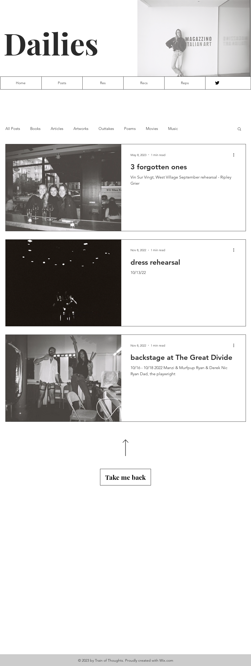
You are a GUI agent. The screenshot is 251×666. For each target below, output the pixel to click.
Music (173, 128)
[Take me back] (125, 477)
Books (35, 128)
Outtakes (106, 128)
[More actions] (236, 155)
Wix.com (166, 660)
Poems (130, 128)
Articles (57, 128)
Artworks (80, 128)
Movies (152, 128)
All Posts (12, 128)
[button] (239, 129)
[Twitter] (217, 83)
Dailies (51, 43)
